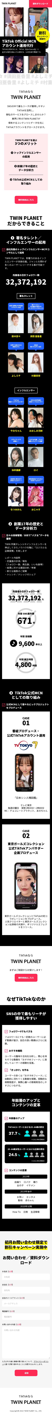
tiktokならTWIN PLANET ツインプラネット (9, 4)
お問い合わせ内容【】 (12, 1324)
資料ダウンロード (40, 3)
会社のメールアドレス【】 (13, 1298)
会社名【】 (8, 1284)
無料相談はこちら (26, 199)
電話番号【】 (8, 1311)
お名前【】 (8, 1271)
